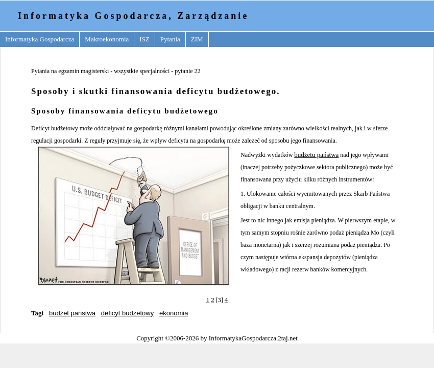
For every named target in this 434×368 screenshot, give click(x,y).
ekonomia (173, 313)
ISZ (144, 39)
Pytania (170, 39)
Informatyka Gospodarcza (39, 39)
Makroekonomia (107, 39)
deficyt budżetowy (127, 313)
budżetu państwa (316, 154)
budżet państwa (72, 313)
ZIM (197, 39)
